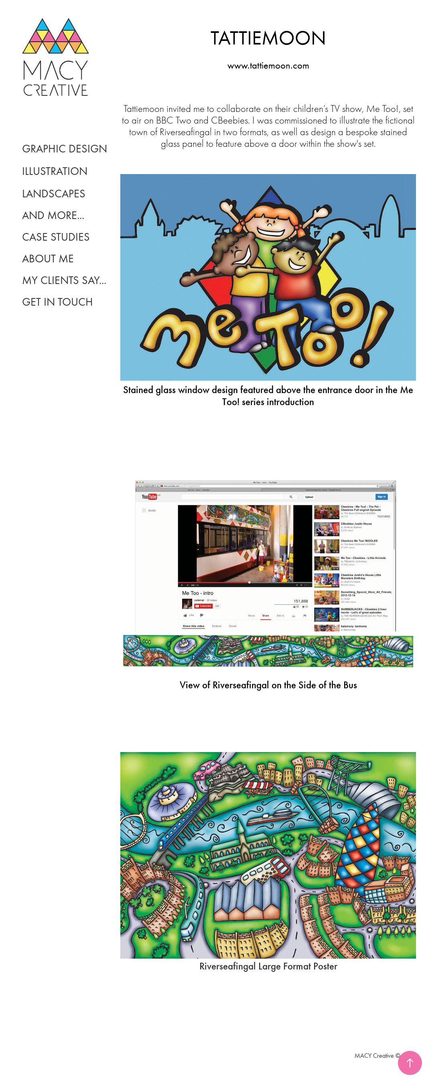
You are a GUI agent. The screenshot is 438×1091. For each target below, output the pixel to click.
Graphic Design (64, 148)
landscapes (53, 193)
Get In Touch (57, 301)
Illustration (54, 171)
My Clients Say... (64, 280)
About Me (48, 258)
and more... (53, 215)
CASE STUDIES (56, 236)
